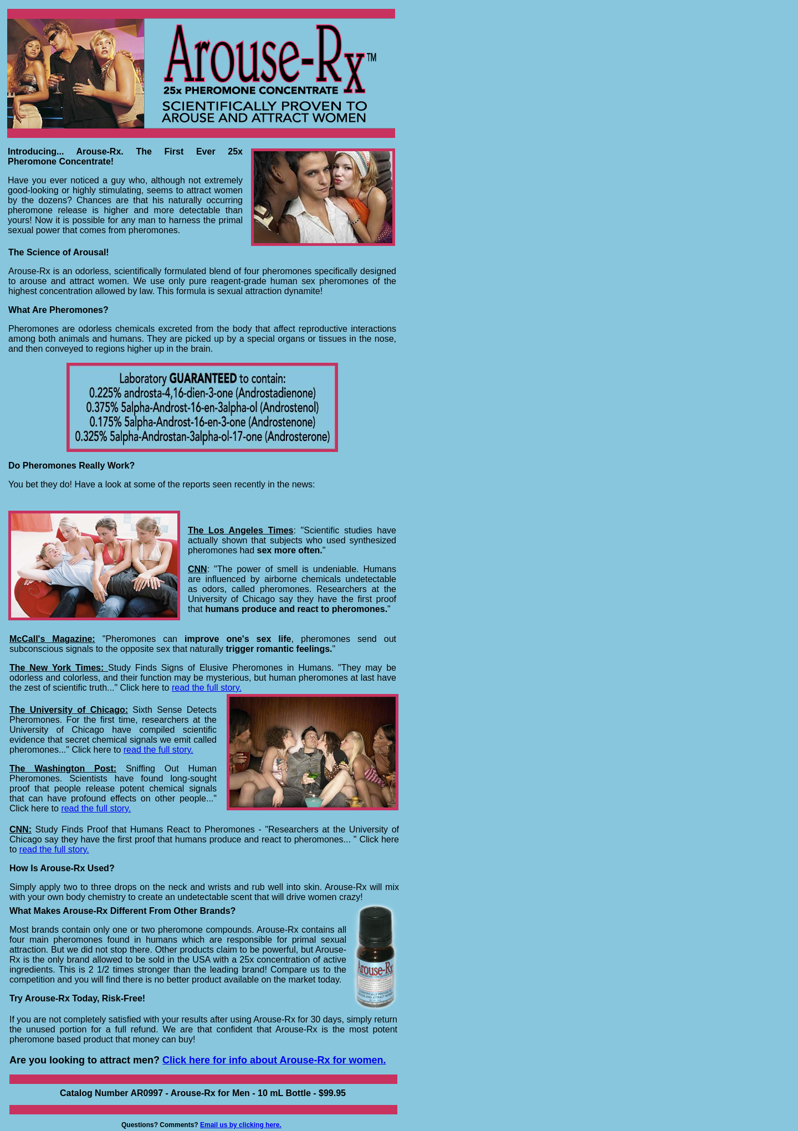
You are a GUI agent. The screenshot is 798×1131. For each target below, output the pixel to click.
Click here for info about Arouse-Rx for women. (274, 1060)
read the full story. (158, 749)
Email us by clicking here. (241, 1125)
